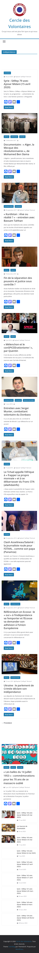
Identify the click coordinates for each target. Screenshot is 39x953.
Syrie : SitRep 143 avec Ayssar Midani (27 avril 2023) (25, 864)
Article (7, 136)
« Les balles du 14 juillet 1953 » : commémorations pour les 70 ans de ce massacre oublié (19, 777)
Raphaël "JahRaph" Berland (23, 77)
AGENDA (6, 767)
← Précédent (7, 723)
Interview (7, 73)
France (13, 270)
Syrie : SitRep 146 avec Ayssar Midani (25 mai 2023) (24, 815)
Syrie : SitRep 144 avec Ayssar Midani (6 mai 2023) (26, 852)
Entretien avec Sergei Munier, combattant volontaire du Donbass (17, 411)
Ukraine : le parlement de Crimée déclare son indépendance (19, 689)
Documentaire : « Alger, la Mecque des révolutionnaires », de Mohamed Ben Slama (19, 149)
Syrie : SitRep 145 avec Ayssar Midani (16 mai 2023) (24, 840)
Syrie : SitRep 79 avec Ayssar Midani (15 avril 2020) (17, 84)
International (9, 206)
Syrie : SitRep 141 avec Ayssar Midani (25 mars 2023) (25, 891)
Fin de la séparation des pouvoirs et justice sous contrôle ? (18, 281)
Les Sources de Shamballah (22, 827)
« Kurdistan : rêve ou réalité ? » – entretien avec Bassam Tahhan (19, 217)
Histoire (22, 136)
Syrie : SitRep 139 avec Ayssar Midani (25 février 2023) (25, 918)
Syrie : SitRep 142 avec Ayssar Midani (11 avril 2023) (25, 877)
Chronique (14, 136)
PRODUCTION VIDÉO (29, 400)
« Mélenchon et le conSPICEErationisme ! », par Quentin (18, 348)
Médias (13, 336)
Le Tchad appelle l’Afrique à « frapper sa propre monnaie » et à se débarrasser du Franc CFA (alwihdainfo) (19, 478)
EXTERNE (7, 464)
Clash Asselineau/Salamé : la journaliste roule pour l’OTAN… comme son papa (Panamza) (19, 547)
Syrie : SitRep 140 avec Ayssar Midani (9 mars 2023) (24, 904)
